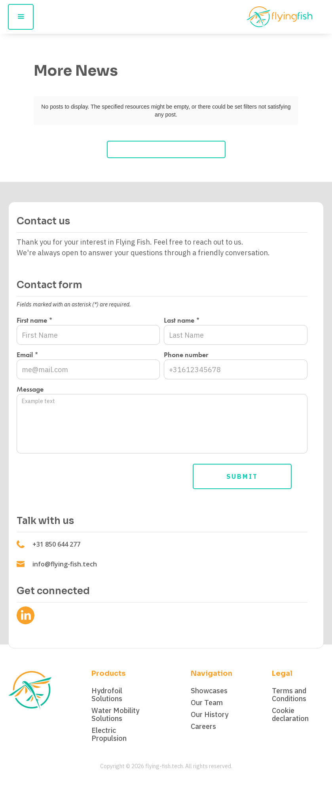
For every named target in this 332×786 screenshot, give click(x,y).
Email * (27, 355)
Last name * (182, 320)
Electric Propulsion (109, 734)
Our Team (207, 703)
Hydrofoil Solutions (106, 695)
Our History (209, 715)
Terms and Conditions (289, 695)
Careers (203, 727)
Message (30, 389)
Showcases (209, 691)
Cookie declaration (290, 715)
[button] (21, 17)
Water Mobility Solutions (115, 715)
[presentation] (77, 474)
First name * (35, 320)
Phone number (186, 355)
